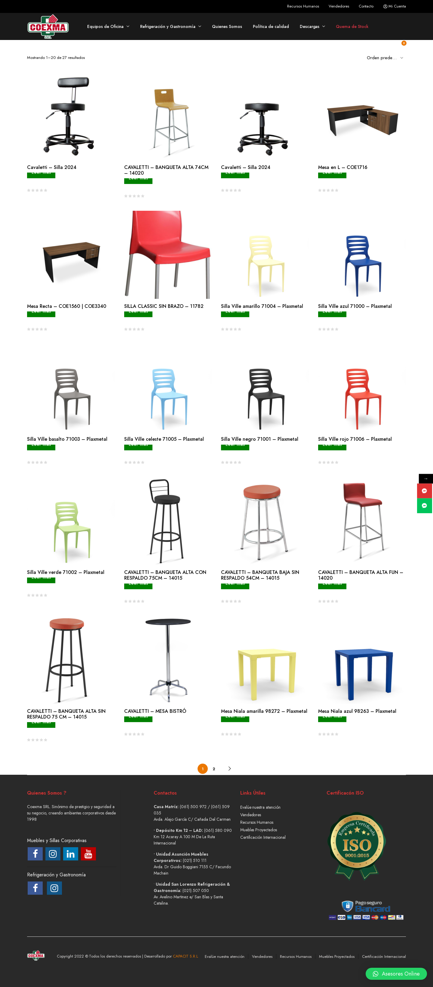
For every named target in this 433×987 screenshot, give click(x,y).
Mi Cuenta (394, 6)
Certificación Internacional (263, 837)
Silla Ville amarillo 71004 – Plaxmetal (262, 306)
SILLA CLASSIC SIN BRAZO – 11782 (164, 306)
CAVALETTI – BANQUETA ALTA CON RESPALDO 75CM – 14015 (165, 575)
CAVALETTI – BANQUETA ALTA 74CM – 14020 (166, 170)
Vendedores (339, 6)
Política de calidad (271, 26)
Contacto (366, 6)
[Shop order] (386, 57)
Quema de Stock (352, 26)
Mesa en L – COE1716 (342, 167)
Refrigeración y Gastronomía (167, 26)
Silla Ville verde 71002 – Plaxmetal (65, 572)
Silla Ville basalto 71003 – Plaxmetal (67, 439)
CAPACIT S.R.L (185, 956)
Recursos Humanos (303, 6)
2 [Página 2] (214, 769)
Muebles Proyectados (258, 830)
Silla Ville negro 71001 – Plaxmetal (259, 439)
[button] (396, 970)
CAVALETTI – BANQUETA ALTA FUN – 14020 (360, 575)
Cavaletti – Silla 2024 (51, 167)
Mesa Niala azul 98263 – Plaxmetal (357, 711)
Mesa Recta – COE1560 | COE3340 (66, 306)
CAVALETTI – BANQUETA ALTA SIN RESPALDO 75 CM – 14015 (66, 714)
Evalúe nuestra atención (260, 807)
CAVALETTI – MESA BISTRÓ (155, 711)
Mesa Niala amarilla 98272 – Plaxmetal (264, 711)
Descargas (310, 26)
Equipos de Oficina (105, 26)
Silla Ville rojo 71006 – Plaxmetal (355, 439)
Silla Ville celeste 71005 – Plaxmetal (164, 439)
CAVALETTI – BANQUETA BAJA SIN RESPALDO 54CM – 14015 (260, 575)
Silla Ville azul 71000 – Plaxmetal (355, 306)
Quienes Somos (227, 26)
